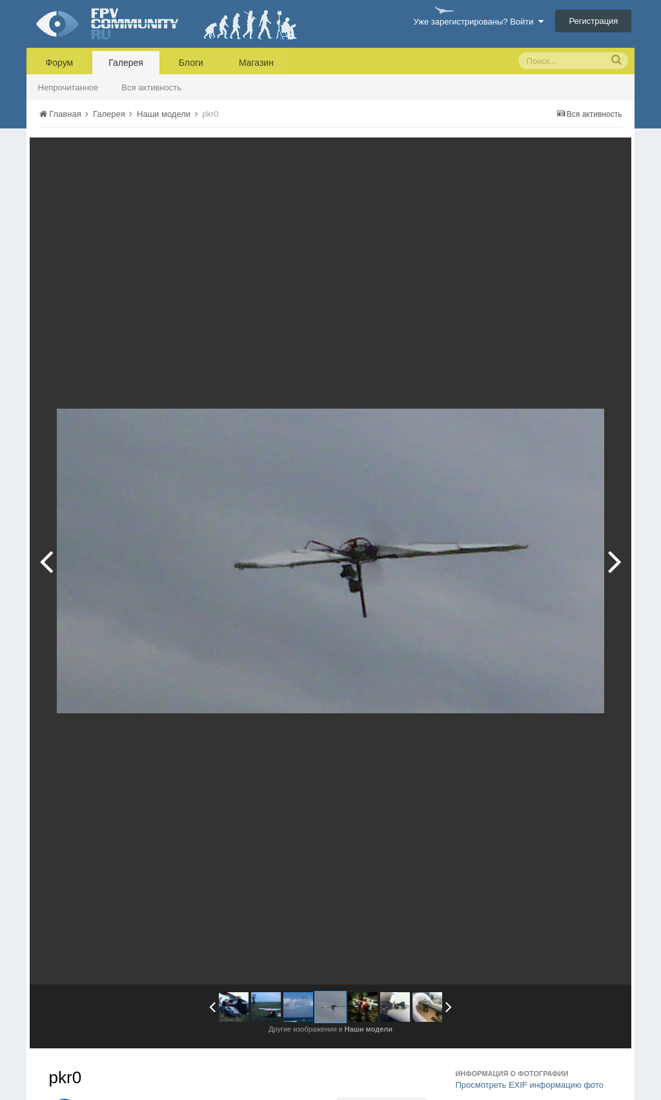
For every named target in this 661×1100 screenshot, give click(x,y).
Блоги (191, 62)
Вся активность (151, 87)
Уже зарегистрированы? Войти (478, 21)
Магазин (256, 62)
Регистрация (593, 21)
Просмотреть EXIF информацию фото (529, 1085)
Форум (60, 62)
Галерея (125, 62)
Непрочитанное (68, 87)
